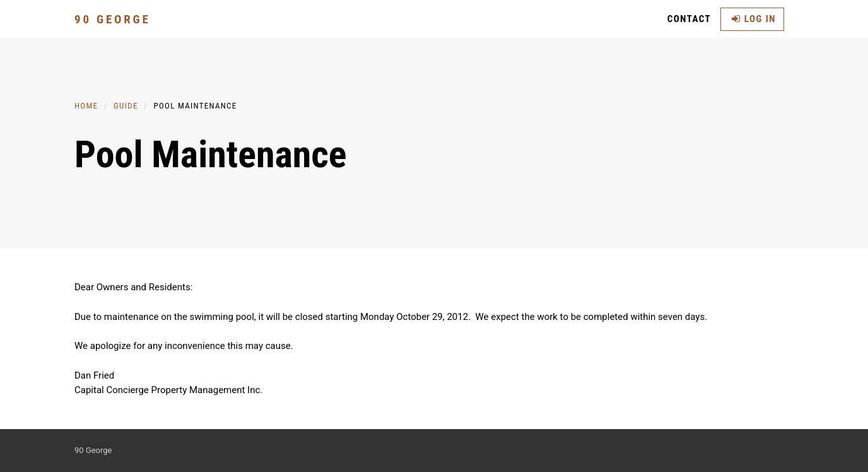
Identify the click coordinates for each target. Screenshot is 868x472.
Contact (689, 19)
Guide (126, 105)
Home (86, 105)
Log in (754, 19)
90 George (112, 19)
